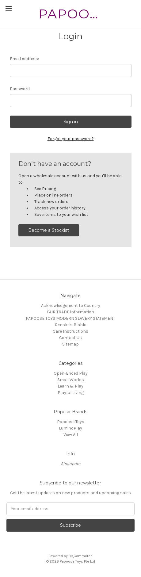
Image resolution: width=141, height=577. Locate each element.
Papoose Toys (70, 421)
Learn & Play (70, 386)
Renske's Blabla (70, 324)
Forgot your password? (71, 138)
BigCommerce (81, 556)
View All (70, 434)
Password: (20, 88)
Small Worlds (70, 379)
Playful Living (71, 392)
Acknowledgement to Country (70, 305)
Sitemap (70, 344)
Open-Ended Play (71, 373)
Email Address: (24, 58)
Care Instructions (70, 331)
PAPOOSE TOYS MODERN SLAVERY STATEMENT (70, 318)
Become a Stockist (48, 230)
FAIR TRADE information (70, 312)
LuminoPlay (70, 428)
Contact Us (70, 337)
